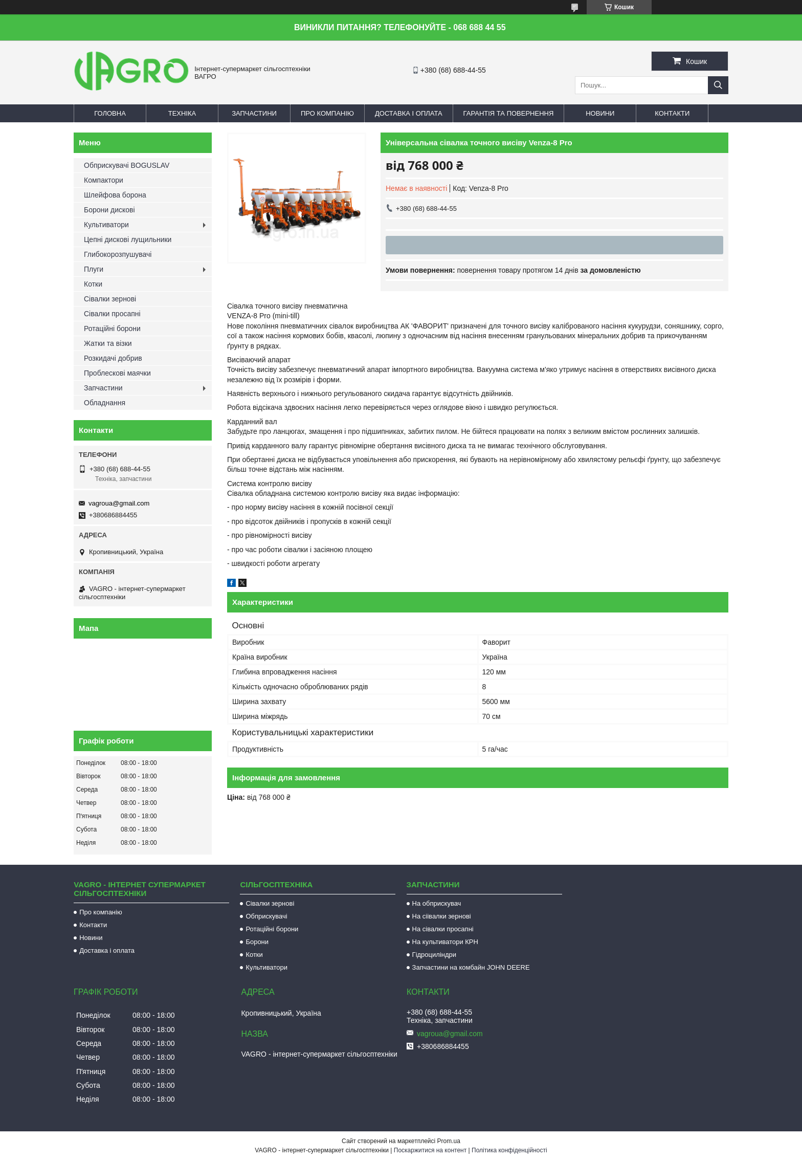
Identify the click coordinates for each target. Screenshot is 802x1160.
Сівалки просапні (112, 314)
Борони (257, 942)
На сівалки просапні (443, 929)
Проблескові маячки (117, 373)
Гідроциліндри (434, 954)
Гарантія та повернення (508, 113)
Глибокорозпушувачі (117, 254)
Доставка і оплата (408, 113)
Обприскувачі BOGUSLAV (126, 165)
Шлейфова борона (115, 195)
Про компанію (327, 113)
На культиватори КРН (445, 942)
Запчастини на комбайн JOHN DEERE (471, 967)
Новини (600, 113)
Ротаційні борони (112, 328)
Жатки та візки (108, 343)
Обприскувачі (266, 916)
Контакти (672, 113)
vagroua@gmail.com (118, 503)
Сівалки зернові (110, 299)
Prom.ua (448, 1141)
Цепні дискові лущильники (127, 239)
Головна (110, 113)
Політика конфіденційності (509, 1150)
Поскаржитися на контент (430, 1150)
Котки (93, 284)
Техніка (182, 113)
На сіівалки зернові (441, 916)
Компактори (103, 180)
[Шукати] (718, 85)
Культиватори (106, 225)
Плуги (93, 269)
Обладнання (104, 403)
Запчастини (254, 113)
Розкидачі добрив (113, 358)
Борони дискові (109, 210)
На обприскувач (436, 903)
